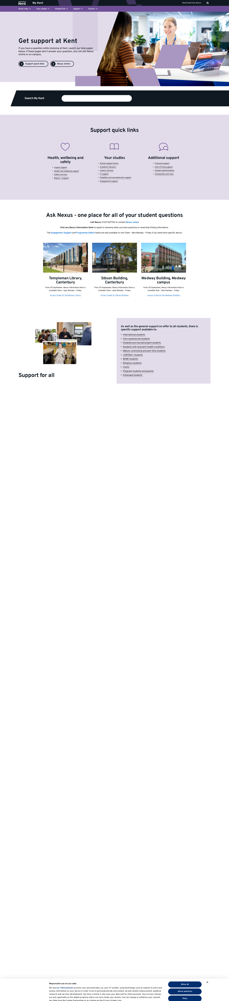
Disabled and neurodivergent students (142, 342)
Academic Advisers (108, 167)
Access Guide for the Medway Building (163, 295)
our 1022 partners (65, 966)
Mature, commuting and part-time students (144, 351)
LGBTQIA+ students (133, 355)
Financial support (162, 163)
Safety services (60, 175)
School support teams (109, 163)
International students (134, 334)
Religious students (132, 363)
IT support (104, 174)
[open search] (208, 3)
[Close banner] (207, 961)
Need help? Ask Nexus (191, 3)
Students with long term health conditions (144, 347)
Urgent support (60, 167)
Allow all (185, 963)
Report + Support (61, 178)
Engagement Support (61, 233)
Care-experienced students (136, 338)
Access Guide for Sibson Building (114, 295)
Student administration (164, 170)
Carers (126, 367)
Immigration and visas (164, 174)
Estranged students (133, 375)
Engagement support (109, 181)
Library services (106, 170)
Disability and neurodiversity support (115, 177)
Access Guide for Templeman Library (65, 295)
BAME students (130, 359)
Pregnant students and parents (138, 371)
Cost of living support (164, 167)
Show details (148, 996)
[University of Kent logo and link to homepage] (23, 3)
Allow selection (185, 970)
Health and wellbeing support (66, 171)
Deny (185, 977)
